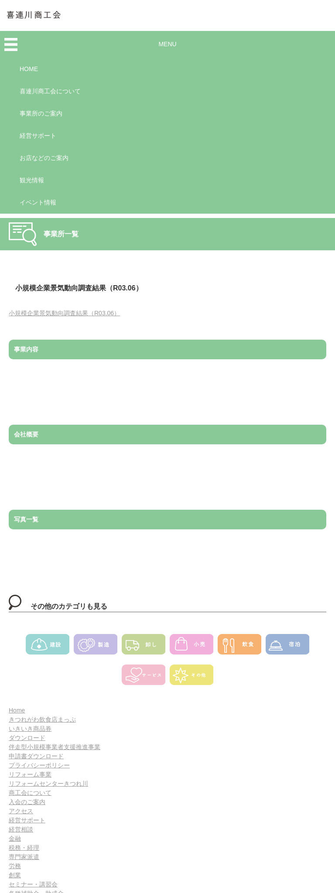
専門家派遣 (24, 856)
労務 (15, 865)
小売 (191, 647)
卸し (143, 647)
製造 (95, 647)
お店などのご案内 (44, 157)
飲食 (239, 647)
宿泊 (287, 647)
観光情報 (32, 180)
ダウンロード (27, 737)
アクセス (21, 811)
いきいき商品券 (30, 728)
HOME (29, 68)
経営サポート (38, 135)
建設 (47, 647)
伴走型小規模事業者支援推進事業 (54, 746)
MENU (167, 44)
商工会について (30, 792)
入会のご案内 (27, 801)
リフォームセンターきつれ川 (48, 783)
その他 (191, 678)
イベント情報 (38, 202)
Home (17, 710)
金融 (15, 838)
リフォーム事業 (30, 774)
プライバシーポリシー (39, 765)
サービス (143, 678)
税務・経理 (24, 847)
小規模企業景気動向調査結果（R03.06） (64, 313)
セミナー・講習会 (33, 884)
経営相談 (21, 829)
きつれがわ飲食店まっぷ (42, 719)
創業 (15, 875)
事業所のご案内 (41, 113)
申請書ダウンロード (36, 756)
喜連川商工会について (50, 91)
